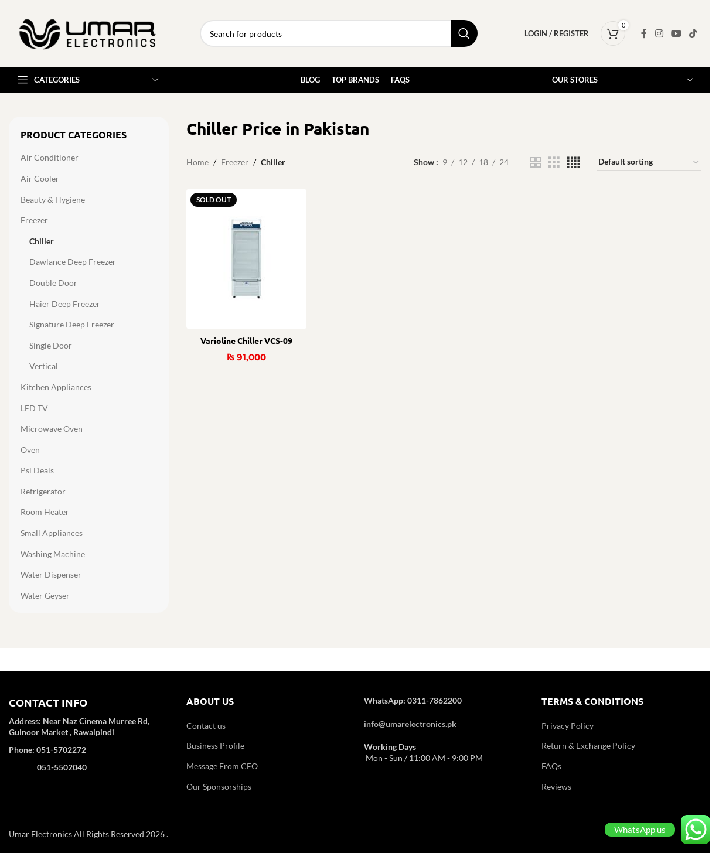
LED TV (34, 408)
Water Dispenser (51, 574)
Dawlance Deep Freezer (72, 262)
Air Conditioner (50, 157)
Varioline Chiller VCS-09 (246, 340)
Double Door (53, 283)
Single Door (50, 345)
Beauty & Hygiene (53, 199)
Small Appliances (52, 533)
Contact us (206, 726)
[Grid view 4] (573, 162)
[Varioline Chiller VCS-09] (246, 259)
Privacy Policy (567, 726)
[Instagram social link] (659, 33)
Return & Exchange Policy (588, 745)
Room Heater (45, 512)
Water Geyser (45, 595)
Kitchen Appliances (56, 387)
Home (197, 162)
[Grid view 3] (554, 162)
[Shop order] (649, 162)
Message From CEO (222, 766)
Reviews (556, 786)
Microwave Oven (52, 429)
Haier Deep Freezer (64, 304)
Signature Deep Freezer (71, 324)
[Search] (339, 33)
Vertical (43, 366)
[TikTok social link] (693, 33)
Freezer (34, 220)
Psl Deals (37, 470)
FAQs (551, 766)
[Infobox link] (89, 742)
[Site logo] (88, 32)
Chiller (41, 241)
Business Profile (215, 745)
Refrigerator (43, 491)
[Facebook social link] (644, 33)
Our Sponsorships (218, 786)
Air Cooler (40, 178)
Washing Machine (53, 554)
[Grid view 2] (535, 162)
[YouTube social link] (676, 33)
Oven (30, 450)
